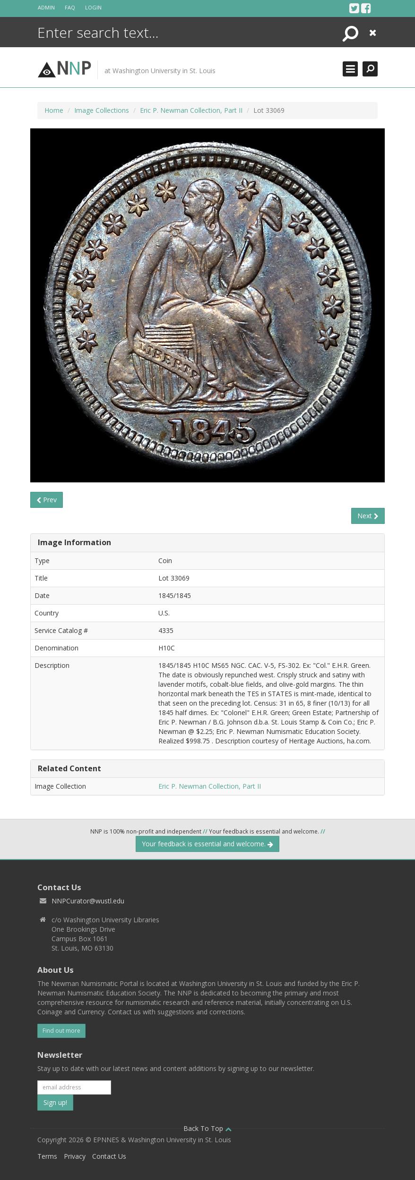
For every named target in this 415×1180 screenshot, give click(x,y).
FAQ (70, 7)
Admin (46, 7)
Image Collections (101, 110)
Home (53, 110)
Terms (47, 1156)
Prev (46, 499)
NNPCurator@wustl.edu (88, 900)
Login (93, 7)
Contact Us (109, 1156)
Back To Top (207, 1128)
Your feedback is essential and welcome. (207, 843)
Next (368, 515)
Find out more (61, 1031)
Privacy (75, 1156)
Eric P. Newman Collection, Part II (191, 110)
